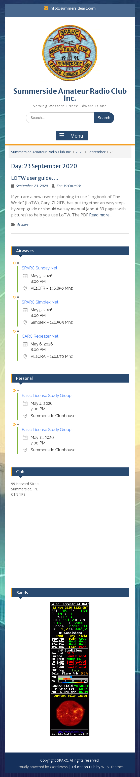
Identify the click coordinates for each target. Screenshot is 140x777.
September (97, 151)
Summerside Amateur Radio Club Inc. (70, 95)
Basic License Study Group (46, 395)
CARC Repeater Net (40, 336)
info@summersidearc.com (73, 8)
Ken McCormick (69, 185)
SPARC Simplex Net (40, 302)
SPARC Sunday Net (39, 268)
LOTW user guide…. (34, 178)
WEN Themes (112, 766)
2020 (80, 151)
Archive (22, 224)
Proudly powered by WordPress (42, 766)
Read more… (100, 215)
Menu (71, 136)
